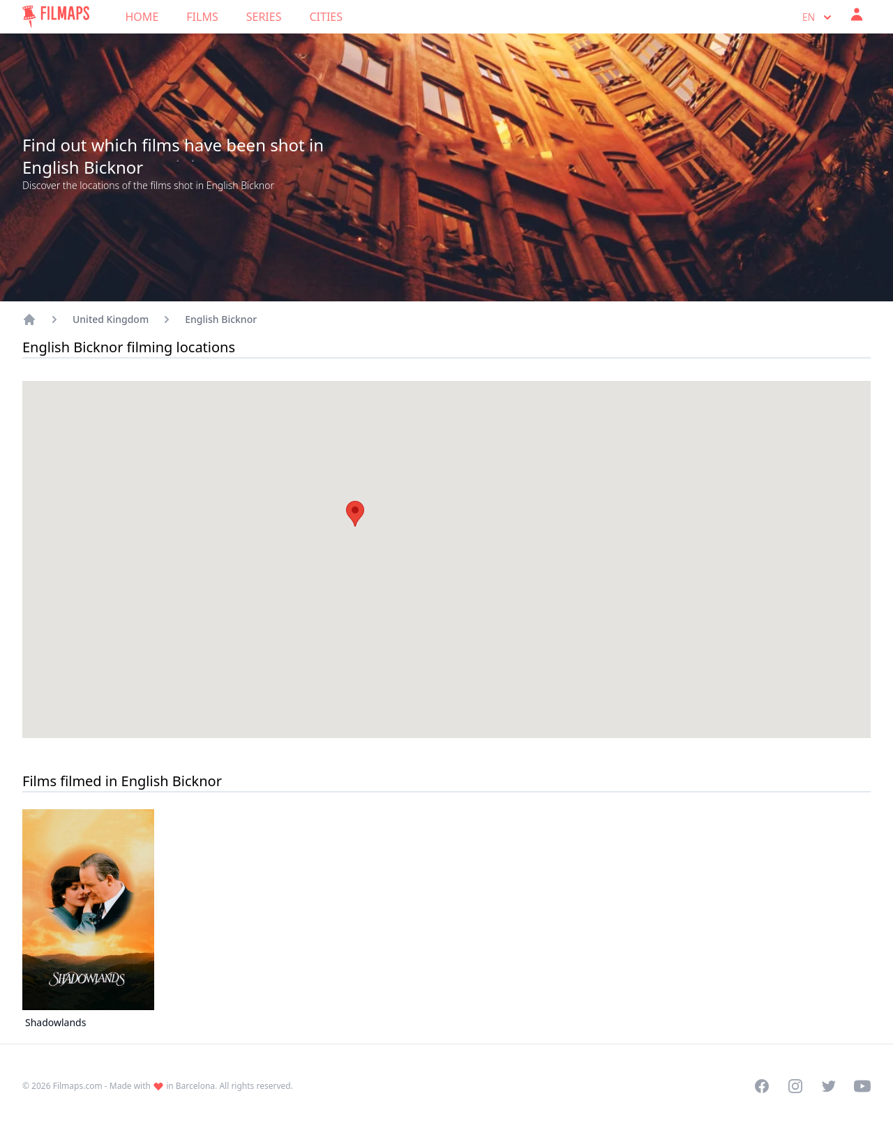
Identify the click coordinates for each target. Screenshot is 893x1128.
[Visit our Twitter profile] (828, 1086)
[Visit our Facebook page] (761, 1086)
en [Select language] (818, 17)
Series (264, 16)
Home (142, 16)
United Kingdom (111, 319)
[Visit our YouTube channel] (862, 1086)
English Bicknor (221, 319)
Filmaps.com (78, 1086)
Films (202, 16)
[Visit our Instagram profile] (795, 1086)
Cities (326, 16)
